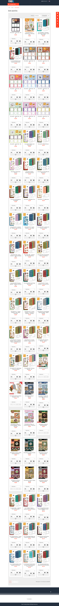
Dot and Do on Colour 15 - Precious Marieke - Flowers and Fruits (16, 425)
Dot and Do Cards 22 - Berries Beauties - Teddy (15, 396)
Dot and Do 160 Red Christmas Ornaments (29, 172)
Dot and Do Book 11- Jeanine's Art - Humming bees (29, 33)
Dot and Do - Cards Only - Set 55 (43, 61)
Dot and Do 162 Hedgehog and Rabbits (16, 200)
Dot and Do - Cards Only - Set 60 (29, 117)
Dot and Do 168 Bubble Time (29, 199)
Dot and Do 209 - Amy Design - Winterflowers (29, 284)
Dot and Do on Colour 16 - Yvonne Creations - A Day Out (29, 425)
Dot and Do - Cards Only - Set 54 (29, 61)
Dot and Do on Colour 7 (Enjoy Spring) (29, 481)
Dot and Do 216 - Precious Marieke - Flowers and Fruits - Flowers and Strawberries (15, 340)
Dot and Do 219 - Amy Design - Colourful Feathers (15, 369)
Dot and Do (17, 7)
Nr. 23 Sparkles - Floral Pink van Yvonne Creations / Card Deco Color (43, 33)
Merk (12, 7)
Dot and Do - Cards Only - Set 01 (15, 33)
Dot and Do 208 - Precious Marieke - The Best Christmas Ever (15, 284)
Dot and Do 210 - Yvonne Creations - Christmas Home (43, 284)
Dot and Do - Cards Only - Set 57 (29, 89)
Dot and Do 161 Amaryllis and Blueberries (43, 172)
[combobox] (15, 38)
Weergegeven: (44, 15)
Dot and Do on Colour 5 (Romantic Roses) (43, 453)
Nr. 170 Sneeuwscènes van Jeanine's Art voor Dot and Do (43, 565)
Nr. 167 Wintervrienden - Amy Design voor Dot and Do (15, 565)
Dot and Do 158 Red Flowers (43, 144)
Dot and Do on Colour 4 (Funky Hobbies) (29, 453)
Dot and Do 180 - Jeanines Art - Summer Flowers (43, 228)
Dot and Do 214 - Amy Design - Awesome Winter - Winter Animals (43, 312)
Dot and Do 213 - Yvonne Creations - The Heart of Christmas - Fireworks (29, 312)
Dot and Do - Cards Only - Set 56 (15, 89)
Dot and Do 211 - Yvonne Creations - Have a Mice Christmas (15, 312)
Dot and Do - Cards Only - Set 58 (43, 89)
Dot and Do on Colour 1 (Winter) (29, 396)
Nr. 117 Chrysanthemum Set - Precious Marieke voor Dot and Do (43, 509)
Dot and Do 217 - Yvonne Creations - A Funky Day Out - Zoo (29, 340)
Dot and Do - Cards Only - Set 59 (15, 117)
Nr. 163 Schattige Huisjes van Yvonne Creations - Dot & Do (29, 537)
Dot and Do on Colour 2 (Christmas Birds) (43, 425)
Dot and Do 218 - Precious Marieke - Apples (43, 340)
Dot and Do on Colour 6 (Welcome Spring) (15, 481)
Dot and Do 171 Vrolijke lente (43, 199)
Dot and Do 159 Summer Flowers (15, 172)
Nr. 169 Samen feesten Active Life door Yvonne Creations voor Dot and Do (29, 565)
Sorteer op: (33, 15)
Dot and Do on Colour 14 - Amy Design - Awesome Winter (43, 396)
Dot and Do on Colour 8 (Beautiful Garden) (43, 481)
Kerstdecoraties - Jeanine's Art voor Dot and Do (15, 509)
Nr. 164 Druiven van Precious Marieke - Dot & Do (43, 537)
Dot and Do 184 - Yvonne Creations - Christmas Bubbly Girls (15, 255)
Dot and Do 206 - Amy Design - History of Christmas (43, 255)
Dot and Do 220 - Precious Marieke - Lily (29, 369)
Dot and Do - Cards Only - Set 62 (15, 145)
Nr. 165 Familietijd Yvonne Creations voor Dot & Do (16, 61)
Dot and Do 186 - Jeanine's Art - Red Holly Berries (29, 255)
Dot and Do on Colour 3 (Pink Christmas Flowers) (15, 453)
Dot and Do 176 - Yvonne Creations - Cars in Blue (29, 228)
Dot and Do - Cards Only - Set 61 (43, 117)
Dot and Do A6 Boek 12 (43, 368)
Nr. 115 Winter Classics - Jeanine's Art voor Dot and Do (29, 509)
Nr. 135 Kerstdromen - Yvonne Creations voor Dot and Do (15, 537)
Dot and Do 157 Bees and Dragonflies (29, 145)
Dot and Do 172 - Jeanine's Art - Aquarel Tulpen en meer (15, 228)
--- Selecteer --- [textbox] (14, 38)
